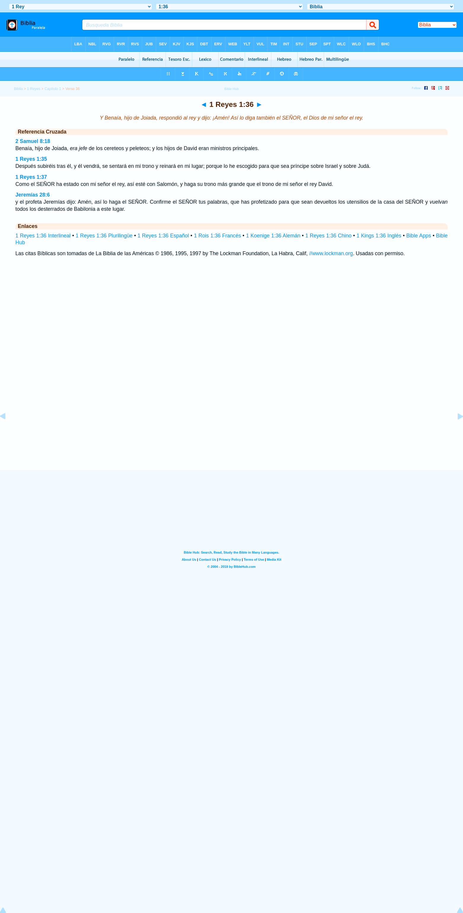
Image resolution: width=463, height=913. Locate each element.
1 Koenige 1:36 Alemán (273, 236)
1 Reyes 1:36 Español (163, 236)
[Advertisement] (231, 433)
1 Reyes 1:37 (31, 177)
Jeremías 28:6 (32, 195)
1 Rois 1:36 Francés (217, 236)
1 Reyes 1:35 (31, 159)
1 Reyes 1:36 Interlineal (43, 236)
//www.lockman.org (331, 253)
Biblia (18, 89)
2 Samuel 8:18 (32, 141)
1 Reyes (33, 89)
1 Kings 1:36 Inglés (378, 236)
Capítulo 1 (52, 89)
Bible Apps (418, 236)
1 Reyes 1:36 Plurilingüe (104, 236)
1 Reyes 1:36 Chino (328, 236)
